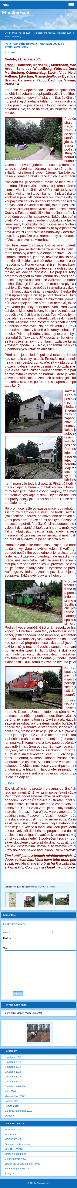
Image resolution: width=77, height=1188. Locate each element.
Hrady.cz (9, 1173)
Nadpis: (7, 938)
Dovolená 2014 (13, 1071)
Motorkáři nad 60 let (15, 1154)
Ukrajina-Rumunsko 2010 (18, 1110)
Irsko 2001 (10, 1091)
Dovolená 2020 (13, 1081)
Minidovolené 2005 (21, 33)
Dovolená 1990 (13, 1057)
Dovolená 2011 (13, 1062)
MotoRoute (11, 1134)
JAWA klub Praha (14, 1129)
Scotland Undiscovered (17, 1144)
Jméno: (7, 932)
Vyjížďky (9, 1115)
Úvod (7, 33)
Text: (5, 948)
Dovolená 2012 (13, 1066)
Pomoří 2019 (11, 1105)
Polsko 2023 (11, 1101)
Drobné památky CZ (15, 1158)
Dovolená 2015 (13, 1076)
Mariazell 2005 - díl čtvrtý (43, 887)
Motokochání (15, 12)
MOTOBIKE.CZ (13, 1139)
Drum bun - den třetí (15, 1086)
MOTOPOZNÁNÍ (14, 1149)
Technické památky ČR (17, 1168)
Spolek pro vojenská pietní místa (22, 1163)
